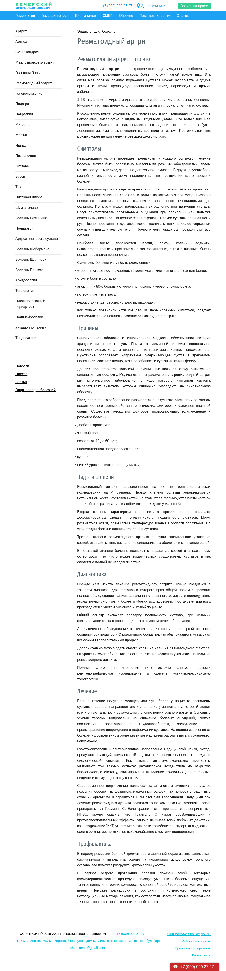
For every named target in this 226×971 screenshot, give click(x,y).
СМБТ (107, 15)
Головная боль (27, 73)
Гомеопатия (25, 15)
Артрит (21, 31)
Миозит (21, 135)
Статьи (21, 382)
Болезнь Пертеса (29, 270)
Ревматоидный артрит (33, 83)
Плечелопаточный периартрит (30, 304)
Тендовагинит (26, 338)
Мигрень (22, 124)
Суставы (22, 166)
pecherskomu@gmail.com (86, 948)
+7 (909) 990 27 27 (117, 6)
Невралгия (24, 114)
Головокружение (28, 93)
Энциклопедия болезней (35, 390)
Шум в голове (26, 207)
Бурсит (21, 176)
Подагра (22, 104)
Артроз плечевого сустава (36, 239)
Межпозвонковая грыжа (34, 62)
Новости (22, 366)
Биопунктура (85, 15)
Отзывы (183, 15)
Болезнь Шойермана (32, 249)
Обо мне (126, 15)
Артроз (21, 41)
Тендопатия (25, 290)
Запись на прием (194, 6)
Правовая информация (193, 948)
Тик (18, 187)
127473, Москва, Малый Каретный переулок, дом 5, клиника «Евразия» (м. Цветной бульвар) (88, 941)
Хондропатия (26, 280)
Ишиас (20, 145)
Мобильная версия (196, 941)
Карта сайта (201, 955)
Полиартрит (25, 228)
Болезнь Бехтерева (31, 218)
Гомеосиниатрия (54, 15)
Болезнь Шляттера (30, 259)
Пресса (21, 374)
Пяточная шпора (29, 197)
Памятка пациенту (155, 15)
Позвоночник (25, 156)
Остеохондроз (27, 52)
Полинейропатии (29, 317)
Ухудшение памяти (31, 327)
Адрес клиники (151, 6)
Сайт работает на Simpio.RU (189, 934)
